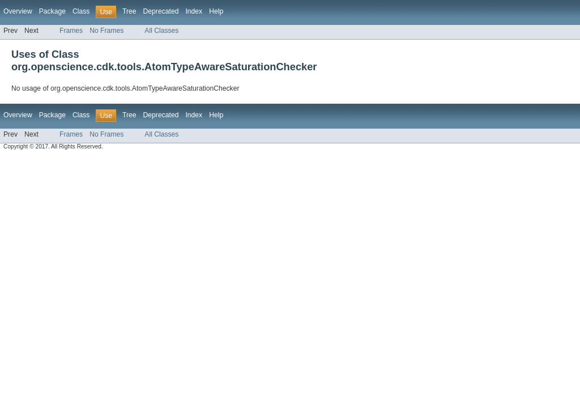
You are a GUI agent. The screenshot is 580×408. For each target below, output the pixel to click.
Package (52, 11)
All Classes (161, 31)
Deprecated (161, 11)
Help (216, 11)
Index (193, 11)
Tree (129, 11)
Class (80, 11)
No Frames (106, 31)
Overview (17, 11)
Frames (71, 31)
